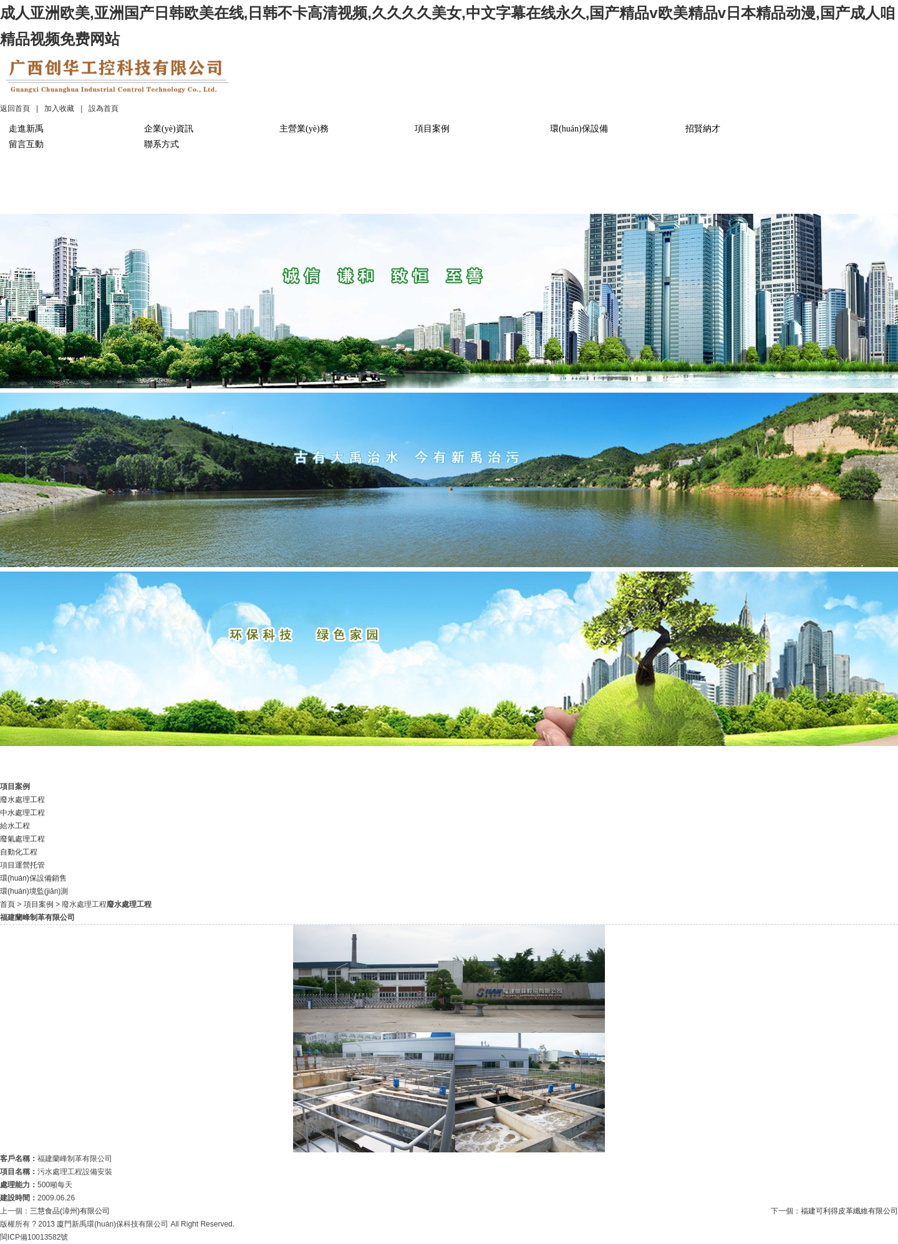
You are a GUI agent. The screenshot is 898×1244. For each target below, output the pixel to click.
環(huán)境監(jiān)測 (34, 891)
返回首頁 (15, 108)
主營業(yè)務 (304, 128)
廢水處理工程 (22, 799)
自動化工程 (18, 852)
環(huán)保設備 (579, 128)
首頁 (7, 904)
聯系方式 (161, 144)
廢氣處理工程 (22, 839)
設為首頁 (103, 108)
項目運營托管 (22, 865)
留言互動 (26, 144)
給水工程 (15, 825)
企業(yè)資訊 (168, 128)
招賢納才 (702, 128)
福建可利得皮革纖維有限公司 (849, 1211)
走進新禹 (26, 128)
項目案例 (432, 128)
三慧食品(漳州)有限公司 (70, 1211)
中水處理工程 (22, 812)
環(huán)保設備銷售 (33, 878)
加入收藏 (59, 108)
